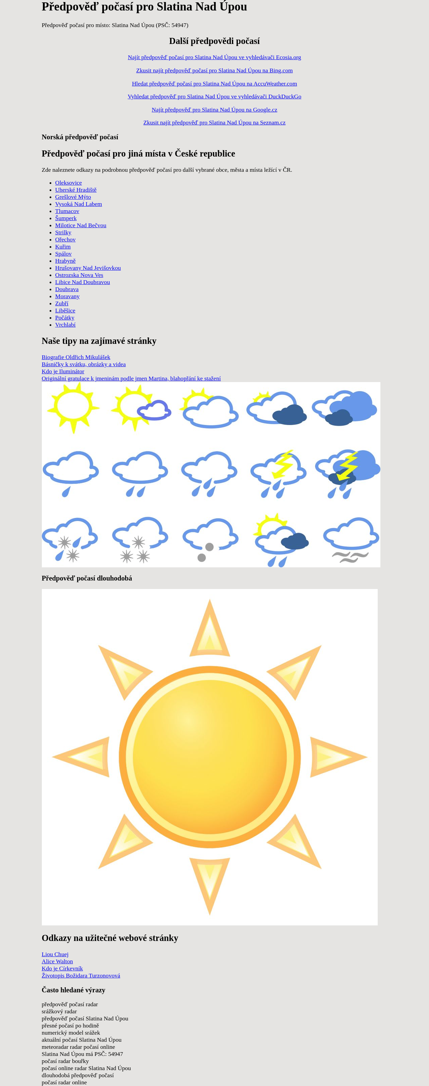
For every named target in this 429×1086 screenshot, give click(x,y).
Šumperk (66, 218)
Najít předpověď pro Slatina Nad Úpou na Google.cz (214, 109)
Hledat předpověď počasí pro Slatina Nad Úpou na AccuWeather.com (214, 83)
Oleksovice (68, 182)
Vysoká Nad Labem (78, 203)
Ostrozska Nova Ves (79, 275)
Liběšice (65, 310)
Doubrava (67, 289)
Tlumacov (67, 211)
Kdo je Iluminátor (63, 371)
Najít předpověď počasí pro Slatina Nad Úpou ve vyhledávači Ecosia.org (214, 57)
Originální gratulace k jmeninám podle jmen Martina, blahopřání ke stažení (131, 378)
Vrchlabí (65, 324)
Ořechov (65, 239)
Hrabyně (65, 260)
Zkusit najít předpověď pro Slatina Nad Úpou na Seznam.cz (214, 122)
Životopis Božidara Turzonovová (81, 975)
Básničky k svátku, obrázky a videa (84, 364)
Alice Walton (57, 961)
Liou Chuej (55, 954)
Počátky (65, 317)
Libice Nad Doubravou (82, 282)
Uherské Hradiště (76, 189)
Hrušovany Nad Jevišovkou (88, 267)
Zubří (62, 303)
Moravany (67, 296)
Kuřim (63, 246)
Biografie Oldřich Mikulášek (76, 357)
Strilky (63, 232)
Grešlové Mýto (73, 196)
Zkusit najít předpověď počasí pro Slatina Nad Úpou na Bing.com (214, 70)
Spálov (63, 253)
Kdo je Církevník (62, 968)
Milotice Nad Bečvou (80, 225)
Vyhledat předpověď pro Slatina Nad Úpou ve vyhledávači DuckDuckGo (214, 96)
